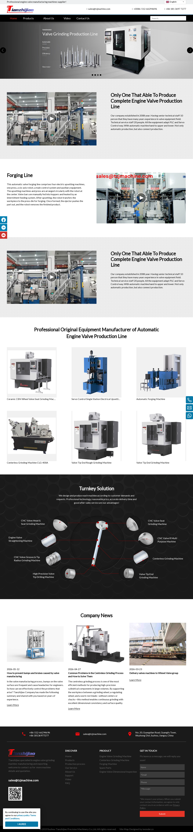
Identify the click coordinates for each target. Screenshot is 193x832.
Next (190, 50)
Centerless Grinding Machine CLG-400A (27, 462)
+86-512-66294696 (39, 732)
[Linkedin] (3, 230)
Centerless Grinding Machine (114, 760)
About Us (70, 771)
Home (68, 756)
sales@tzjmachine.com (99, 8)
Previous (3, 50)
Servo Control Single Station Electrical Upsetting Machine (96, 399)
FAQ (67, 783)
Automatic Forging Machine (150, 399)
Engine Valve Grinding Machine (115, 756)
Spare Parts (105, 767)
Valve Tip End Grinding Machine (152, 462)
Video (68, 779)
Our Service (71, 767)
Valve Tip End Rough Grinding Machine (91, 462)
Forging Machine (108, 763)
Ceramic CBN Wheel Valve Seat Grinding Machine (32, 399)
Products (70, 760)
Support (69, 775)
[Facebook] (3, 222)
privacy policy (23, 815)
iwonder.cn (148, 829)
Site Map (124, 829)
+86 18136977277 (39, 735)
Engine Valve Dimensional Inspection (118, 771)
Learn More (13, 704)
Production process (75, 763)
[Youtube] (3, 238)
